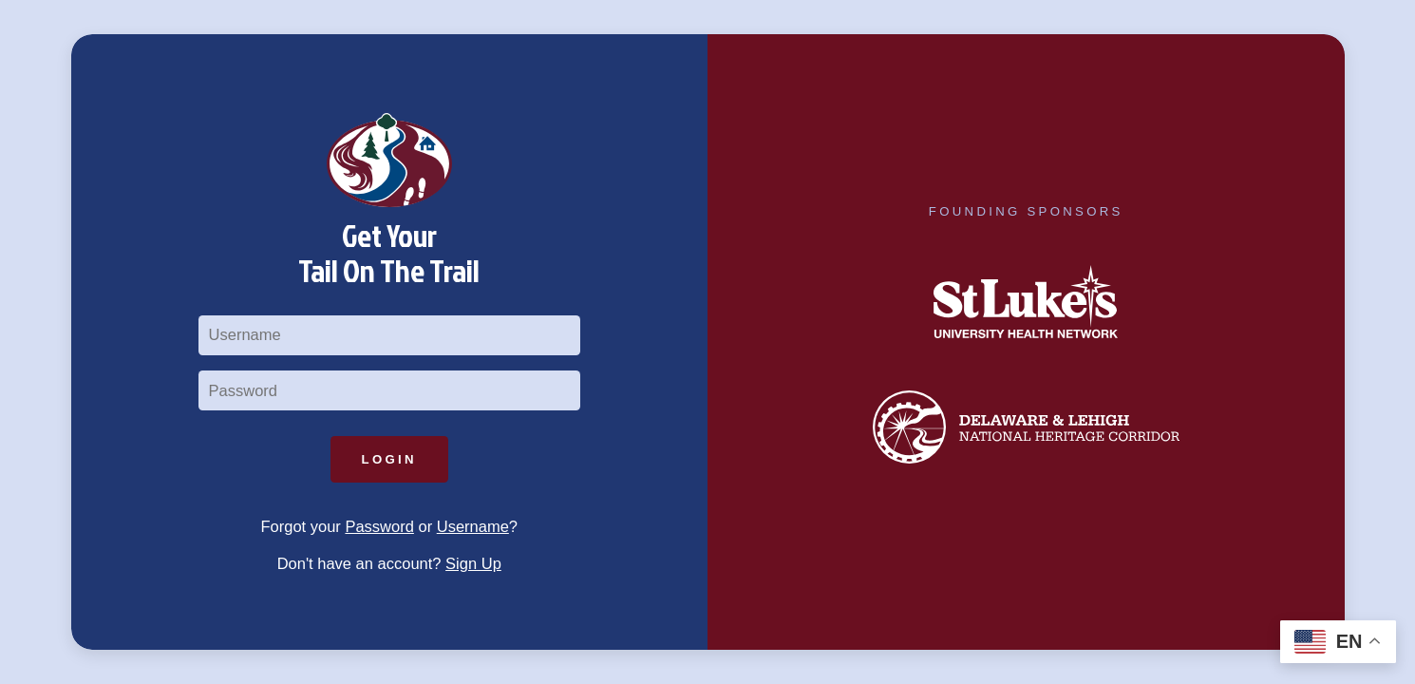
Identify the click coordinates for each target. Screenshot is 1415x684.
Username (473, 526)
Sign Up (473, 563)
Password (379, 526)
